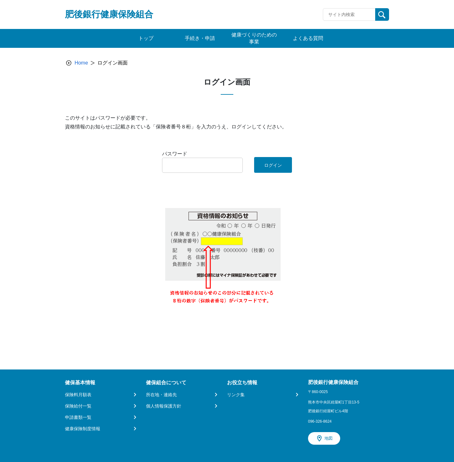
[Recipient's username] (349, 14)
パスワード (174, 153)
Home (81, 62)
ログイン (273, 165)
